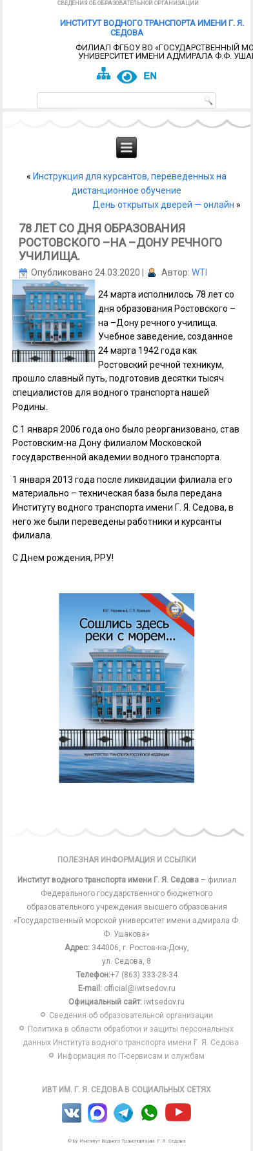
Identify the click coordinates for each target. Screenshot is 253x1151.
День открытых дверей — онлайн (163, 204)
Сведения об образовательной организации (128, 3)
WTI (199, 272)
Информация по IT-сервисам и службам (131, 1056)
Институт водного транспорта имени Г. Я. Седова (152, 28)
